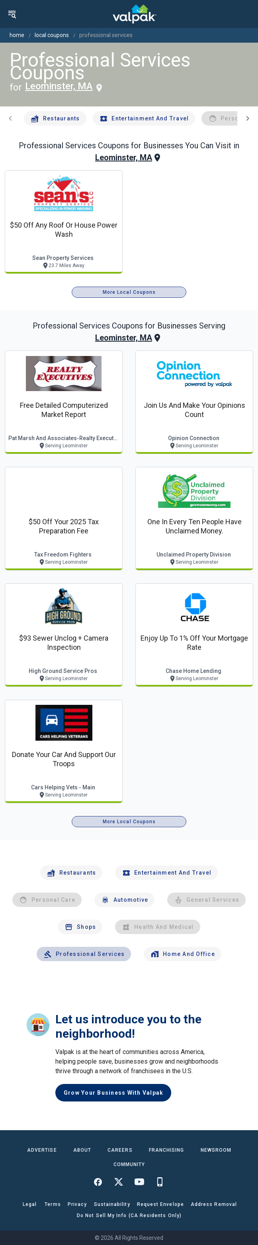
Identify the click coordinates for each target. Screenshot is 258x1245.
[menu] (12, 14)
